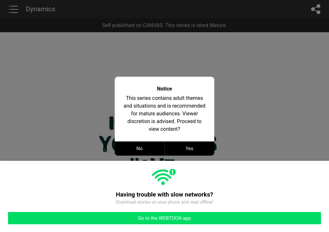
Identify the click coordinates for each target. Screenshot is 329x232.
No (140, 148)
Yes (189, 148)
